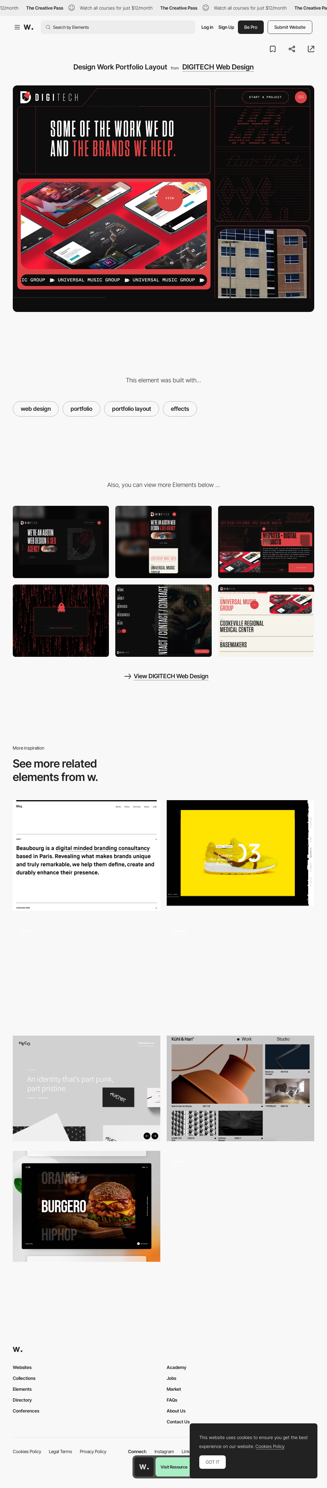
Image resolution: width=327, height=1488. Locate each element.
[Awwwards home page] (144, 1466)
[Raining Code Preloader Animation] (61, 621)
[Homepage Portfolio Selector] (266, 621)
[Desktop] (61, 542)
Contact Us (178, 1421)
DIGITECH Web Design (218, 66)
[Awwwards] (28, 27)
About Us (176, 1410)
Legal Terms (60, 1451)
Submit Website (290, 27)
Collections (24, 1378)
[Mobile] (163, 542)
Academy (176, 1367)
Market (174, 1389)
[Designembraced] (240, 853)
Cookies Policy (27, 1451)
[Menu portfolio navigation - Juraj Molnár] (240, 973)
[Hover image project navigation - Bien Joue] (240, 1203)
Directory (22, 1400)
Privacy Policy (93, 1451)
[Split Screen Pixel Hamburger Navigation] (163, 621)
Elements (22, 1389)
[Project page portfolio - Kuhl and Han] (240, 1088)
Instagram (164, 1451)
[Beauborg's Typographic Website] (86, 855)
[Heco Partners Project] (86, 1088)
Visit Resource (174, 1466)
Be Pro (250, 27)
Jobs (171, 1378)
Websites (22, 1367)
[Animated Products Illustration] (266, 542)
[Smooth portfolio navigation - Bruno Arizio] (86, 973)
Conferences (26, 1410)
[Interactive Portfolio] (86, 1206)
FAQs (172, 1400)
